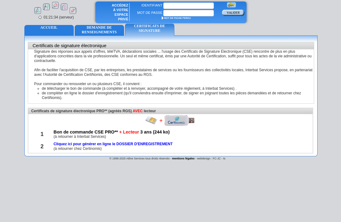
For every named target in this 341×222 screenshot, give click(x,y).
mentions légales (183, 158)
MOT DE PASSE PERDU (176, 18)
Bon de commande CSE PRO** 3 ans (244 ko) (111, 132)
